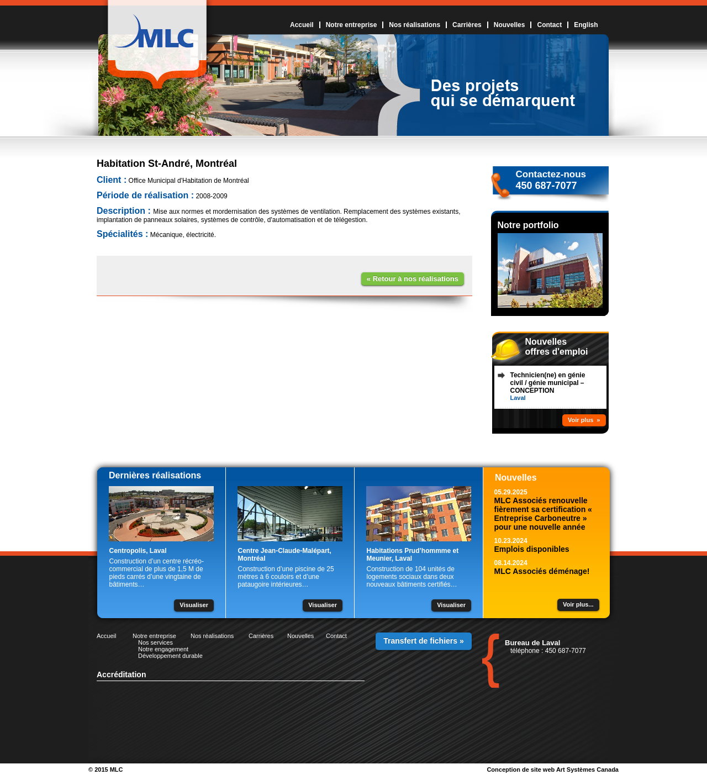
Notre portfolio (528, 225)
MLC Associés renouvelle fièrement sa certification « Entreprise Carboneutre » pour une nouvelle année (543, 513)
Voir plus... (578, 604)
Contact (549, 25)
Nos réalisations (414, 25)
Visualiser (194, 605)
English (586, 25)
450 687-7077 (546, 185)
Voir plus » (584, 420)
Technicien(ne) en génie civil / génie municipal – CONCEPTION (547, 382)
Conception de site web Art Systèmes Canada (553, 769)
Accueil (302, 25)
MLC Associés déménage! (542, 571)
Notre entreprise (351, 25)
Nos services (155, 642)
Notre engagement (163, 649)
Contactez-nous (551, 174)
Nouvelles (509, 25)
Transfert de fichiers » (423, 640)
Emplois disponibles (531, 549)
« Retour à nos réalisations (412, 279)
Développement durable (170, 655)
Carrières (467, 25)
